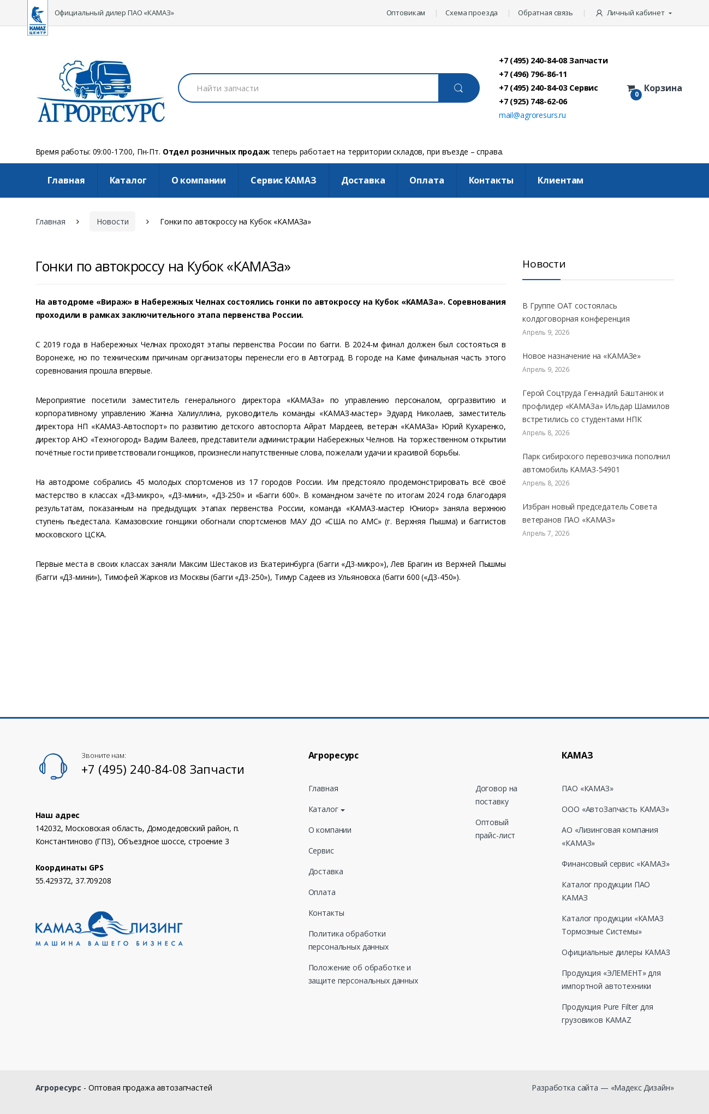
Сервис (321, 850)
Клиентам (560, 180)
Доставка (363, 180)
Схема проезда (471, 12)
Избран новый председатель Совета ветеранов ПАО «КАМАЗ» (589, 513)
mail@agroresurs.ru (532, 115)
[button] (634, 13)
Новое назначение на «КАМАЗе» (581, 356)
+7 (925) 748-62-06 (533, 101)
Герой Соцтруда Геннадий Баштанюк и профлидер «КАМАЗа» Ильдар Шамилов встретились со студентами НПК (595, 406)
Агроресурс (58, 1087)
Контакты (491, 180)
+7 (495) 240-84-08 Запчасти (553, 60)
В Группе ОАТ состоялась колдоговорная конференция (576, 312)
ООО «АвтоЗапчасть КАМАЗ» (615, 809)
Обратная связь (545, 12)
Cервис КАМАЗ (283, 180)
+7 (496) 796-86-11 (533, 73)
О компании (199, 180)
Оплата (426, 180)
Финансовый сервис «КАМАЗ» (616, 863)
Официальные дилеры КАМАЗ (616, 952)
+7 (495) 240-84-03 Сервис (549, 87)
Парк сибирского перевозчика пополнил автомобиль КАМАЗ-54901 (596, 463)
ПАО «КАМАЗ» (587, 788)
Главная (66, 180)
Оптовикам (406, 12)
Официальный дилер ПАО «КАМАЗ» (114, 12)
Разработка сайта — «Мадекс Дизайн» (603, 1087)
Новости (112, 221)
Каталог (128, 180)
